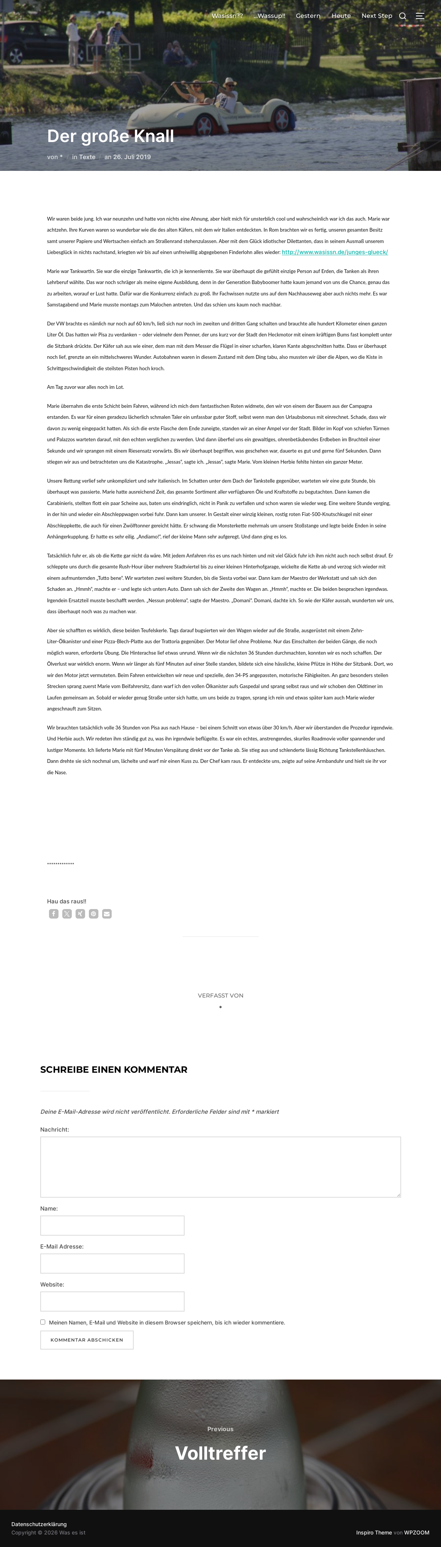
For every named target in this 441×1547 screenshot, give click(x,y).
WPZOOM (417, 1532)
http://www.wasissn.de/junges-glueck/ (335, 252)
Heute (341, 15)
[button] (53, 914)
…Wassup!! (269, 15)
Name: (49, 1208)
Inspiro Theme (374, 1532)
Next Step (377, 15)
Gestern (308, 15)
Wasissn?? (227, 15)
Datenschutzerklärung (39, 1524)
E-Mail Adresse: (62, 1246)
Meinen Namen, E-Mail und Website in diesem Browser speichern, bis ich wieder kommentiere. (167, 1322)
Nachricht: (54, 1129)
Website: (52, 1284)
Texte (87, 157)
